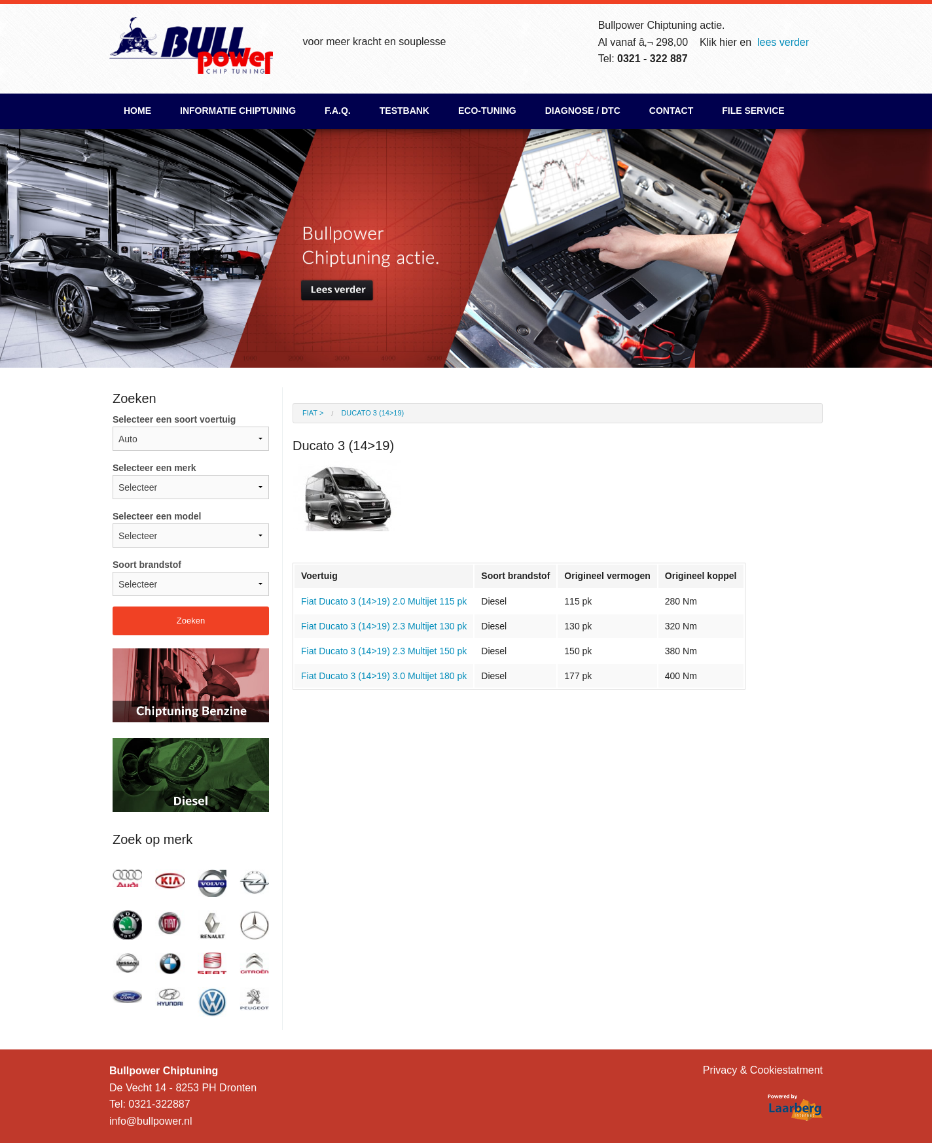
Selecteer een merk (191, 481)
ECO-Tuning (487, 110)
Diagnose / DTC (582, 110)
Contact (671, 110)
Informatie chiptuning (238, 110)
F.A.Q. (338, 110)
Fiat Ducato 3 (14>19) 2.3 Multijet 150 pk (384, 651)
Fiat (309, 413)
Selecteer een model (191, 529)
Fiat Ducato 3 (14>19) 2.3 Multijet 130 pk (384, 626)
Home (137, 110)
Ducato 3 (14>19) (372, 413)
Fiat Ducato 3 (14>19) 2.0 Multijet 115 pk (384, 601)
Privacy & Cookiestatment (763, 1070)
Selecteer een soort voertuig (191, 432)
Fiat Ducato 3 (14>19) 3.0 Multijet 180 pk (384, 676)
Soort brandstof (191, 577)
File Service (753, 110)
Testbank (404, 110)
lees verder (783, 42)
